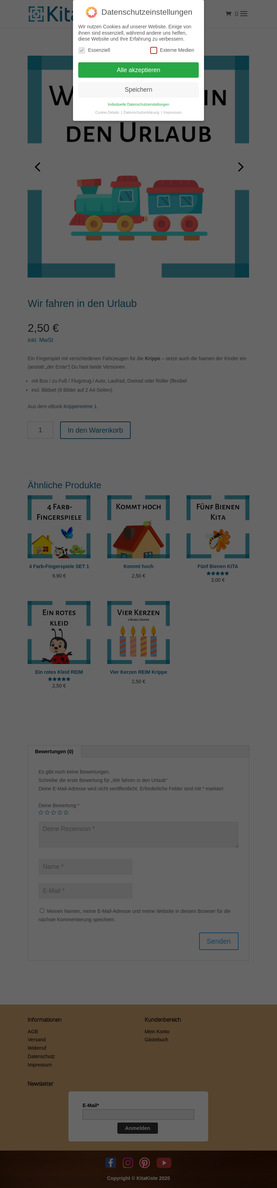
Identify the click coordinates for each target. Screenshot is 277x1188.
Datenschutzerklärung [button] (142, 111)
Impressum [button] (172, 111)
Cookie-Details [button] (107, 111)
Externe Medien (172, 48)
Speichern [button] (138, 88)
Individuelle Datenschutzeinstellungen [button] (138, 103)
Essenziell (94, 48)
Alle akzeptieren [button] (138, 68)
